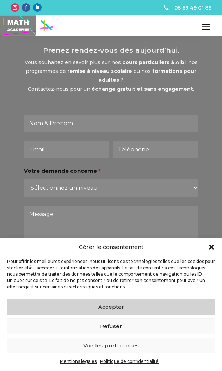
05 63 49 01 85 (192, 8)
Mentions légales (78, 361)
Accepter (111, 306)
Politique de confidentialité (129, 361)
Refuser (111, 326)
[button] (211, 247)
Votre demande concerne (63, 175)
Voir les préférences (111, 345)
